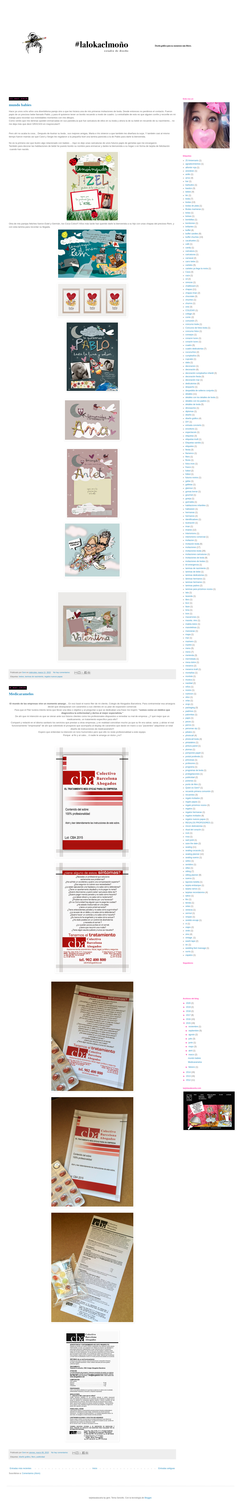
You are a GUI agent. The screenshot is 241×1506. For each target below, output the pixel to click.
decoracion (190, 366)
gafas (187, 481)
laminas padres (192, 585)
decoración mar (192, 380)
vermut (188, 913)
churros (188, 303)
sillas (187, 868)
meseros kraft (191, 669)
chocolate (189, 296)
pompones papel (193, 753)
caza (187, 275)
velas (187, 906)
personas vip (191, 728)
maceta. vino (191, 620)
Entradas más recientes (20, 1468)
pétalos (188, 732)
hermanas (190, 512)
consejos (189, 334)
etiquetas (189, 436)
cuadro (188, 345)
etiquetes (189, 446)
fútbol (187, 474)
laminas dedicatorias (194, 575)
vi (186, 923)
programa (189, 767)
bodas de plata (192, 206)
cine (187, 307)
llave (187, 606)
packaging (190, 707)
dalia (187, 362)
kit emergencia (192, 565)
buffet (188, 230)
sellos (188, 861)
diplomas (189, 411)
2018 (188, 1011)
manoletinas (191, 627)
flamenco (189, 453)
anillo (187, 174)
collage (188, 314)
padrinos (189, 711)
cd (186, 279)
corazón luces (191, 341)
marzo (192, 1054)
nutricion (189, 694)
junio (191, 1042)
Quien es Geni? (192, 788)
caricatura (190, 251)
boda (187, 199)
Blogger (148, 1498)
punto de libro (191, 784)
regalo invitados (192, 798)
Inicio (94, 1468)
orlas (187, 700)
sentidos (189, 864)
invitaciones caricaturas (196, 554)
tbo (186, 899)
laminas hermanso (193, 582)
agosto (192, 1034)
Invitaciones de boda (194, 558)
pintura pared (191, 746)
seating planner (192, 854)
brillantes (189, 226)
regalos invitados (193, 815)
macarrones (190, 617)
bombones (190, 223)
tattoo (188, 896)
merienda (189, 655)
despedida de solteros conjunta (199, 390)
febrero (192, 1067)
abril (191, 1050)
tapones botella (192, 882)
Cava (187, 272)
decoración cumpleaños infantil (199, 373)
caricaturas (190, 254)
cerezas (189, 282)
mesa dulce (190, 662)
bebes (21, 676)
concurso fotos (192, 331)
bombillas (189, 219)
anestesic (189, 171)
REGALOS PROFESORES (197, 822)
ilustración (190, 523)
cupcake (189, 359)
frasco (188, 467)
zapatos (189, 955)
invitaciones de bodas (195, 561)
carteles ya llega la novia (196, 268)
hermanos (190, 516)
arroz (187, 178)
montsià (189, 676)
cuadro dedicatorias (194, 348)
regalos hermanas (193, 812)
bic (186, 195)
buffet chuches (192, 237)
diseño (188, 415)
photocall (189, 735)
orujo (187, 704)
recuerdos (190, 795)
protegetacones (192, 774)
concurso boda (192, 324)
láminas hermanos (193, 579)
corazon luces (191, 338)
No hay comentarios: (62, 672)
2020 (188, 1003)
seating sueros (192, 857)
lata (187, 592)
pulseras (189, 781)
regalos (188, 808)
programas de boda (194, 770)
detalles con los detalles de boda (200, 397)
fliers (33, 1457)
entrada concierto (193, 425)
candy (188, 247)
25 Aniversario (191, 160)
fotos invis (190, 464)
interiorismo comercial (195, 537)
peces (188, 721)
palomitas (189, 714)
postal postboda (192, 756)
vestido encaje (192, 920)
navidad (189, 683)
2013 (188, 1076)
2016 (188, 1019)
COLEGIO (190, 310)
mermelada (190, 659)
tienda (188, 903)
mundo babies (20, 105)
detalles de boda (192, 404)
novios (188, 690)
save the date (191, 843)
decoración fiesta (193, 376)
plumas (188, 749)
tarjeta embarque (193, 885)
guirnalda (189, 502)
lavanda (189, 596)
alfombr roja (190, 167)
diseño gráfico (24, 1457)
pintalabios (190, 742)
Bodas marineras (193, 209)
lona (187, 610)
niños (187, 687)
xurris (187, 951)
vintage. (189, 937)
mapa (188, 634)
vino (187, 934)
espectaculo (190, 432)
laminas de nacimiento (34, 676)
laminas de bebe (192, 572)
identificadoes (191, 519)
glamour (189, 488)
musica (188, 680)
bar (186, 181)
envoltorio (189, 429)
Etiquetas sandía (193, 442)
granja (188, 498)
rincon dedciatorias (194, 826)
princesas (189, 760)
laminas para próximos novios (199, 589)
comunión (189, 321)
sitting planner (191, 875)
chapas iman (191, 293)
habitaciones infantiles (195, 505)
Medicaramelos (21, 694)
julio (191, 1039)
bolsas (188, 216)
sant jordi (189, 840)
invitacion (189, 540)
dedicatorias (191, 383)
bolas (187, 213)
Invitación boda (192, 544)
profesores (190, 763)
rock (187, 833)
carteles (189, 265)
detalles (188, 394)
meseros (189, 666)
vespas (188, 917)
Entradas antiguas (166, 1468)
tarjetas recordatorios (195, 892)
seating (188, 847)
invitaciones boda (193, 551)
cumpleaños (191, 355)
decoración (190, 369)
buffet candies (191, 233)
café (187, 244)
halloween (190, 509)
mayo (191, 1046)
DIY (187, 422)
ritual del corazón (193, 829)
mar (187, 638)
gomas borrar (191, 491)
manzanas (190, 631)
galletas (188, 484)
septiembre (194, 1030)
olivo (187, 697)
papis (187, 718)
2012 (188, 1080)
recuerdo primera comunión (198, 791)
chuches (189, 300)
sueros (188, 878)
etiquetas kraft (191, 439)
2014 (188, 1072)
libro (187, 599)
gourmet (189, 495)
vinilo (187, 930)
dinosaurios (190, 408)
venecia (188, 910)
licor (187, 603)
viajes (188, 927)
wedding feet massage (195, 948)
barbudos (189, 185)
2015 (188, 1023)
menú (188, 652)
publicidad (40, 1457)
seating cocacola (193, 850)
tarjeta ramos (191, 889)
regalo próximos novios (195, 805)
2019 (188, 1007)
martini (188, 645)
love (187, 613)
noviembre (194, 1026)
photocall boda (192, 739)
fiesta (187, 450)
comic (188, 317)
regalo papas (191, 802)
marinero (189, 641)
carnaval (189, 258)
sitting (188, 871)
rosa (187, 836)
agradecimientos (192, 164)
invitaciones (190, 547)
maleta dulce (191, 624)
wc (186, 944)
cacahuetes (190, 240)
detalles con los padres (195, 401)
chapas (188, 289)
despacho (189, 387)
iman (187, 526)
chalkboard (190, 286)
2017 (188, 1015)
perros (188, 725)
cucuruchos (190, 352)
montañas (190, 673)
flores (187, 460)
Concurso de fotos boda (196, 328)
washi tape (190, 941)
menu (188, 648)
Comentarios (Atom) (31, 1473)
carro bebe (190, 261)
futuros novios (191, 477)
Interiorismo (190, 533)
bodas (188, 202)
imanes (188, 530)
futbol (187, 471)
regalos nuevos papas (53, 676)
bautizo (188, 188)
